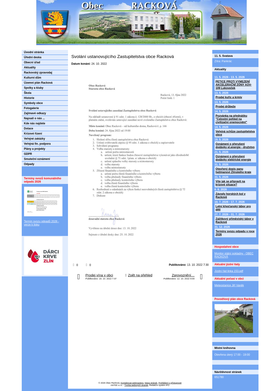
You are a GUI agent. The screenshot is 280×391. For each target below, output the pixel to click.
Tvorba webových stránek (136, 385)
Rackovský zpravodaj (38, 72)
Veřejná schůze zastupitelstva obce (235, 133)
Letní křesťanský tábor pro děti (233, 208)
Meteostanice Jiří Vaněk (229, 285)
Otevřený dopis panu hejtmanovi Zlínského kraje (233, 170)
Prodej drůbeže (225, 106)
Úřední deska (32, 57)
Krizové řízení (33, 133)
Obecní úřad (32, 62)
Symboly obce (33, 103)
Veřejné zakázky (34, 138)
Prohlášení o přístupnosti (170, 383)
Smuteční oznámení (37, 159)
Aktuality (30, 67)
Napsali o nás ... (34, 118)
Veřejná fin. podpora (37, 143)
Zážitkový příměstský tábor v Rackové (234, 220)
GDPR (28, 154)
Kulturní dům (32, 77)
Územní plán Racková (38, 82)
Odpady (29, 164)
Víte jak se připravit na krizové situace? (230, 183)
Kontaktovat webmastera (132, 383)
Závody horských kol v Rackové (230, 195)
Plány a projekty (34, 148)
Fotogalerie (31, 108)
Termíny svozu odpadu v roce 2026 (234, 233)
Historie (29, 98)
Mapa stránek (151, 383)
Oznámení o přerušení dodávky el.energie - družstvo (235, 145)
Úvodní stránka (34, 52)
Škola (27, 93)
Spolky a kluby (33, 87)
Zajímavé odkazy (35, 113)
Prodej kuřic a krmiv (228, 97)
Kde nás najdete (34, 123)
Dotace (28, 128)
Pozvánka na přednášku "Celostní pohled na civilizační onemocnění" (231, 119)
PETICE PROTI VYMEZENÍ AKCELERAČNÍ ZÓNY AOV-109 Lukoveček (233, 85)
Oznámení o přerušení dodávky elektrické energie (233, 158)
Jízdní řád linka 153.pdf (229, 271)
